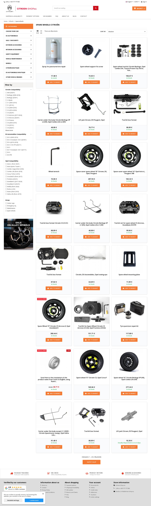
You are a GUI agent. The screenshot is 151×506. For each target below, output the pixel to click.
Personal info (94, 485)
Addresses (93, 492)
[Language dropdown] (129, 2)
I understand (34, 500)
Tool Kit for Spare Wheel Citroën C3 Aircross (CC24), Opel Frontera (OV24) (92, 327)
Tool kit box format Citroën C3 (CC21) (54, 223)
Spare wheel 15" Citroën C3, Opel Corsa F (91, 378)
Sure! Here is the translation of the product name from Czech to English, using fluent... (54, 380)
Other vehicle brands (14, 77)
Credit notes (94, 490)
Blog (74, 16)
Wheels (8, 63)
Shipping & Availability (14, 16)
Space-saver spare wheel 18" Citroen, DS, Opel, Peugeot (91, 172)
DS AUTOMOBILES (12, 36)
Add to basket (54, 82)
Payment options (32, 16)
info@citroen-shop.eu (127, 491)
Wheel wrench (54, 171)
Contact (83, 16)
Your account (95, 482)
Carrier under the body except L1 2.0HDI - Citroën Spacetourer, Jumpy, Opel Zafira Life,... (53, 433)
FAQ (56, 16)
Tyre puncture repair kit (129, 326)
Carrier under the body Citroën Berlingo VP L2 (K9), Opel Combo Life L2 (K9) (54, 121)
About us (65, 16)
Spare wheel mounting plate (129, 275)
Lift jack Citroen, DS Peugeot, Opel (92, 120)
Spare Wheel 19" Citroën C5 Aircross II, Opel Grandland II (54, 327)
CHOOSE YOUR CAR (12, 31)
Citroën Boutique (12, 68)
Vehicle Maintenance (14, 59)
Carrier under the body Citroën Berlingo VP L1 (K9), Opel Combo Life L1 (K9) (91, 224)
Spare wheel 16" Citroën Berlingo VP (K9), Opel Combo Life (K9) (129, 379)
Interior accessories (13, 49)
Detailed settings (13, 500)
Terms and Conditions (48, 492)
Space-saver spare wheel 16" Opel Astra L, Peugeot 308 (129, 172)
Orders (92, 487)
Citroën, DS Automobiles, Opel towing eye (91, 275)
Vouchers (93, 495)
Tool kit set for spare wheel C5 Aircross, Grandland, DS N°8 (129, 224)
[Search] (75, 8)
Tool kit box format (129, 120)
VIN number (47, 16)
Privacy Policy (46, 490)
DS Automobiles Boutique (15, 72)
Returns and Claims (72, 492)
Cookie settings (94, 497)
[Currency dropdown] (137, 2)
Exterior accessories (14, 45)
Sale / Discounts (12, 40)
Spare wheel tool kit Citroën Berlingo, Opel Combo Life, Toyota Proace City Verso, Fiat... (129, 69)
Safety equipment (12, 54)
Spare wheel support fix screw (91, 67)
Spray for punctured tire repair (54, 67)
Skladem (127, 31)
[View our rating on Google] (15, 488)
